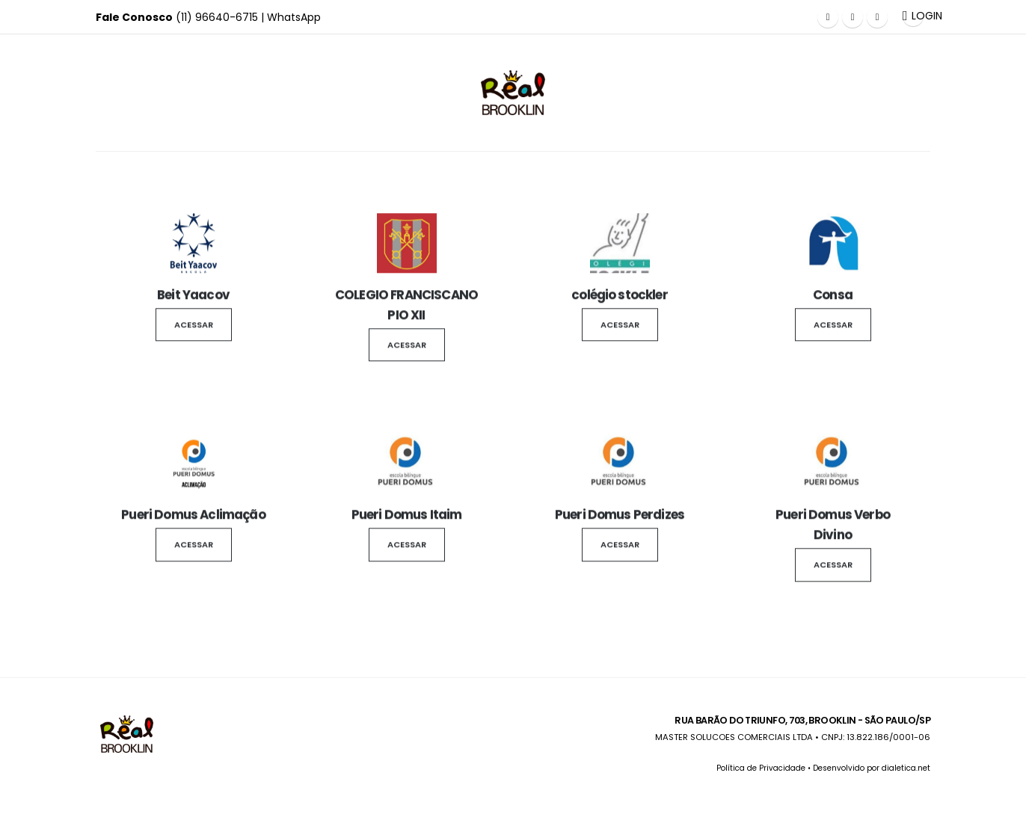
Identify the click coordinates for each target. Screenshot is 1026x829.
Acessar (193, 327)
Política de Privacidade (760, 768)
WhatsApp (294, 17)
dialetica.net (906, 768)
